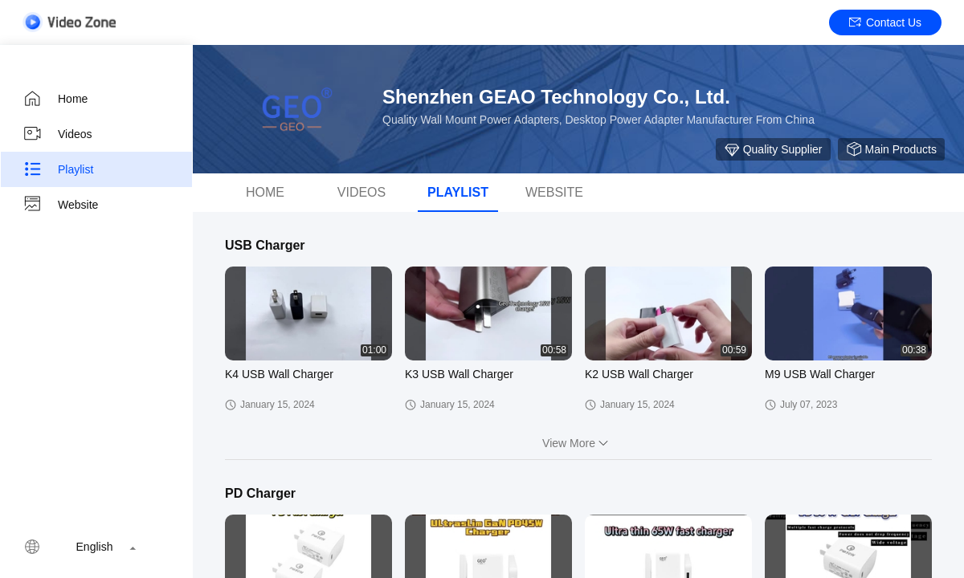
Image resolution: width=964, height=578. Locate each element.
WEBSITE (554, 192)
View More (578, 443)
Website (60, 204)
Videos (57, 134)
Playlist (57, 169)
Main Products (891, 149)
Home (55, 98)
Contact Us (885, 22)
